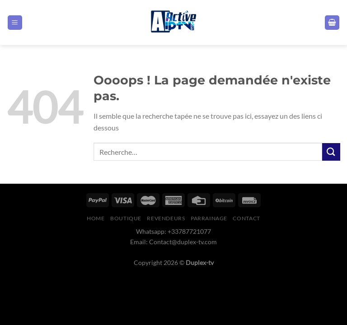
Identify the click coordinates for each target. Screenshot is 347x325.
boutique (125, 218)
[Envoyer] (331, 152)
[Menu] (15, 22)
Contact (246, 218)
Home (95, 218)
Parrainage (209, 218)
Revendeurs (166, 218)
